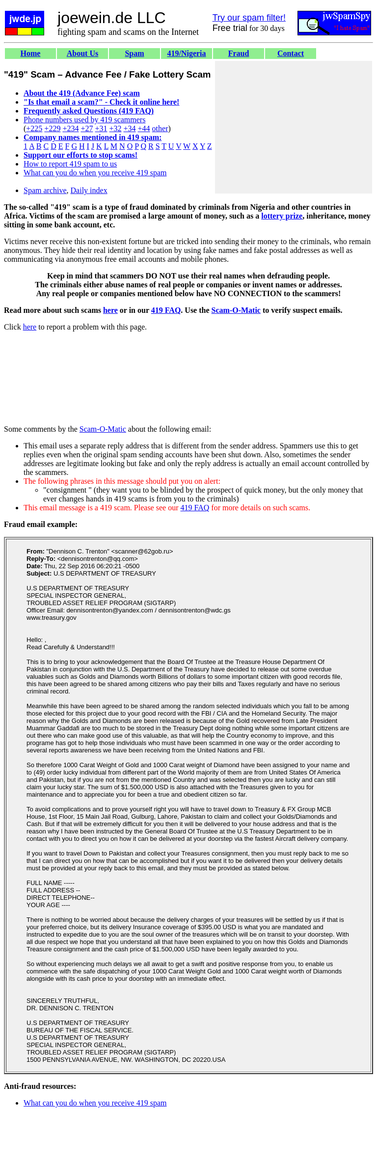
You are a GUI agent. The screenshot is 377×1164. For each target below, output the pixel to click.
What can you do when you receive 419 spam (95, 172)
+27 (87, 128)
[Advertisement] (293, 127)
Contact (290, 53)
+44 (144, 128)
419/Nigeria (186, 53)
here (110, 310)
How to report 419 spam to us (70, 164)
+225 (34, 128)
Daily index (89, 190)
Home (31, 53)
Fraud (238, 53)
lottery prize (281, 216)
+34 (130, 128)
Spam (134, 53)
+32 (115, 128)
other (160, 128)
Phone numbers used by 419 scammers (84, 119)
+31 (101, 128)
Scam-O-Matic (236, 310)
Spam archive (45, 190)
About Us (82, 53)
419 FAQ (166, 310)
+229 (52, 128)
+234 (70, 128)
